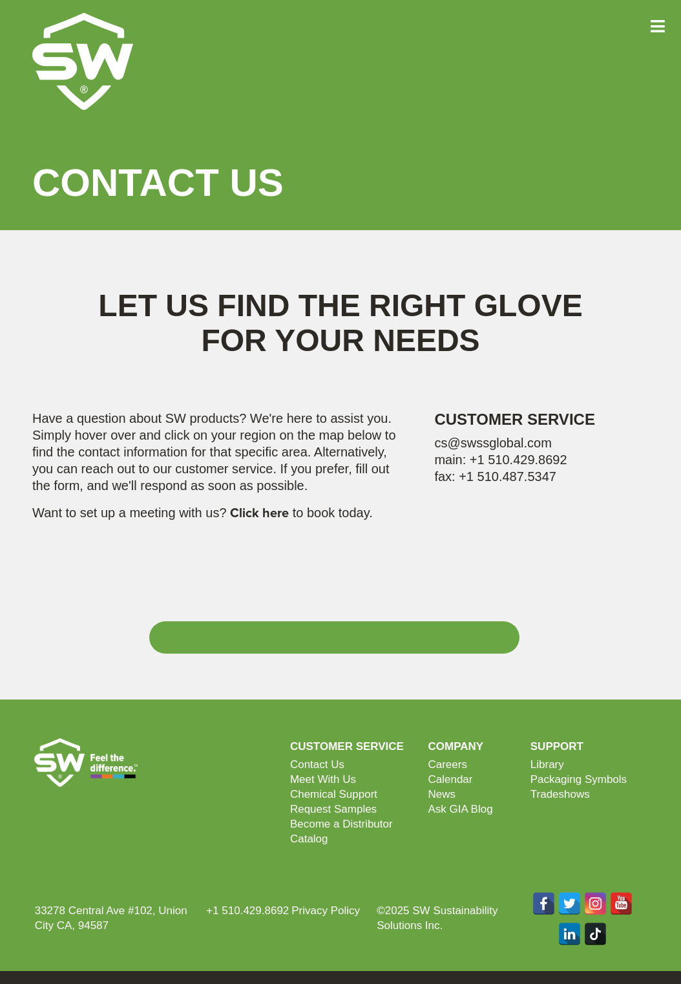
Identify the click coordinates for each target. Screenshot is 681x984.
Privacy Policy (325, 910)
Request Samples (333, 809)
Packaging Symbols (578, 779)
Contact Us (317, 764)
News (442, 794)
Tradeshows (560, 794)
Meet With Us (323, 779)
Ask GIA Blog (460, 809)
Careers (447, 764)
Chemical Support (333, 794)
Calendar (450, 779)
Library (547, 764)
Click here (259, 513)
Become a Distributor (341, 824)
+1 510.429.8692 (518, 460)
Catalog (309, 839)
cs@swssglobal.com (492, 443)
